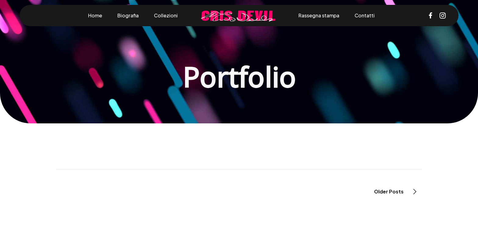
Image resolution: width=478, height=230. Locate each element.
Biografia (128, 15)
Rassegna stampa (318, 15)
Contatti (365, 15)
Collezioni (166, 15)
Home (95, 15)
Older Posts (389, 191)
